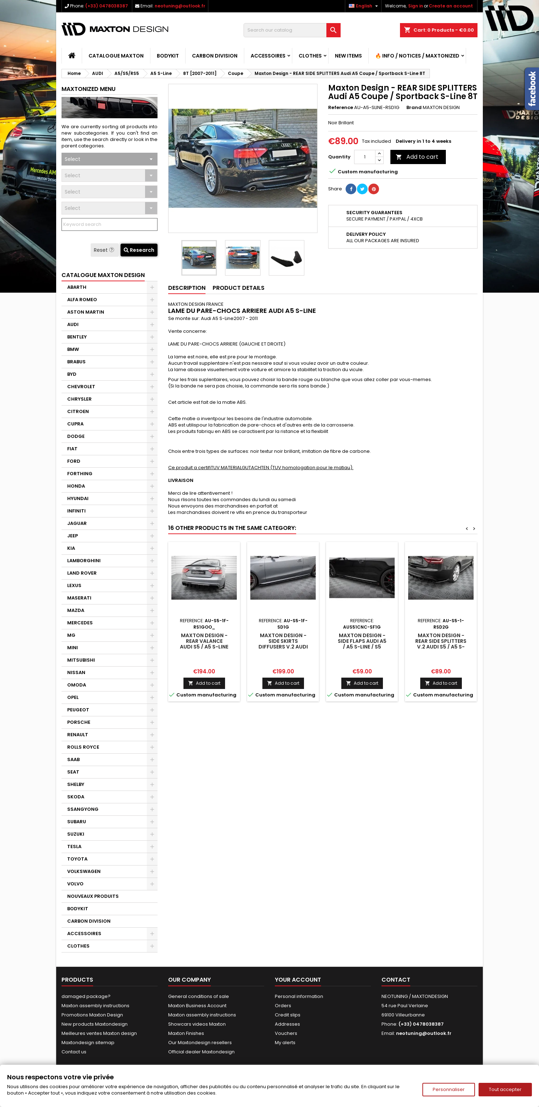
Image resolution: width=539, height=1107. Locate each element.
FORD (73, 461)
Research (139, 250)
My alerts (285, 1042)
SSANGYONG (82, 809)
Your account (298, 980)
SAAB (73, 759)
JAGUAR (77, 523)
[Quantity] (364, 157)
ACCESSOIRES (268, 55)
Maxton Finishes (186, 1033)
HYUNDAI (78, 498)
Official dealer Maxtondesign (201, 1051)
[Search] (292, 30)
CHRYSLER (79, 399)
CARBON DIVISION (215, 55)
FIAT (72, 448)
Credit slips (287, 1014)
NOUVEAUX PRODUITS (93, 896)
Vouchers (286, 1033)
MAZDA (75, 610)
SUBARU (76, 821)
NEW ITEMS (348, 55)
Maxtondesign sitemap (88, 1042)
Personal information (299, 996)
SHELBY (75, 784)
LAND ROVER (82, 573)
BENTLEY (77, 336)
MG (71, 635)
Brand (414, 107)
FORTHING (79, 473)
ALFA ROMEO (82, 299)
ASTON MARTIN (85, 312)
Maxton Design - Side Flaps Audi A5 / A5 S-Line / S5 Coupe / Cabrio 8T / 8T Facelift (361, 647)
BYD (71, 374)
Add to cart (417, 157)
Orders (283, 1005)
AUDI (73, 324)
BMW (73, 349)
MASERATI (79, 598)
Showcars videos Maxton (197, 1024)
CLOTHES (310, 55)
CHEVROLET (81, 386)
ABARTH (76, 287)
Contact (395, 980)
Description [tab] (187, 288)
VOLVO (75, 883)
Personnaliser (449, 1089)
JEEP (72, 535)
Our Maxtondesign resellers (200, 1042)
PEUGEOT (78, 709)
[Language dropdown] (364, 6)
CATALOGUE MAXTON (116, 55)
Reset (105, 250)
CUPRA (75, 423)
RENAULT (77, 734)
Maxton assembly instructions (95, 1005)
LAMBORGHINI (84, 560)
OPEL (73, 697)
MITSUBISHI (81, 660)
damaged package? (86, 996)
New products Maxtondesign (95, 1024)
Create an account (451, 6)
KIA (71, 548)
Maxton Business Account (197, 1005)
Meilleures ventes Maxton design (99, 1033)
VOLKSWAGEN (84, 871)
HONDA (76, 486)
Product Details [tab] (239, 288)
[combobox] (110, 159)
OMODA (76, 685)
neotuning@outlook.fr (180, 6)
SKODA (75, 796)
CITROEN (78, 411)
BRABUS (76, 361)
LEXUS (74, 585)
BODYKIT (168, 55)
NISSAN (76, 672)
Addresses (287, 1024)
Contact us (74, 1051)
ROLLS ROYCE (83, 747)
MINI (72, 647)
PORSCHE (78, 722)
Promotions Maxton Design (92, 1014)
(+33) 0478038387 (106, 6)
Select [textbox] (72, 159)
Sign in (415, 6)
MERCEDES (80, 622)
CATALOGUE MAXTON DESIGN (103, 275)
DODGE (76, 436)
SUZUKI (75, 834)
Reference (340, 107)
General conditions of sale (198, 996)
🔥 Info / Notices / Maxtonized (417, 55)
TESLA (74, 846)
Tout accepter (505, 1089)
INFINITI (76, 511)
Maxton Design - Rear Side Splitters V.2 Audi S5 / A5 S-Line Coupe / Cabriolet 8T (440, 647)
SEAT (73, 772)
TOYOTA (77, 859)
